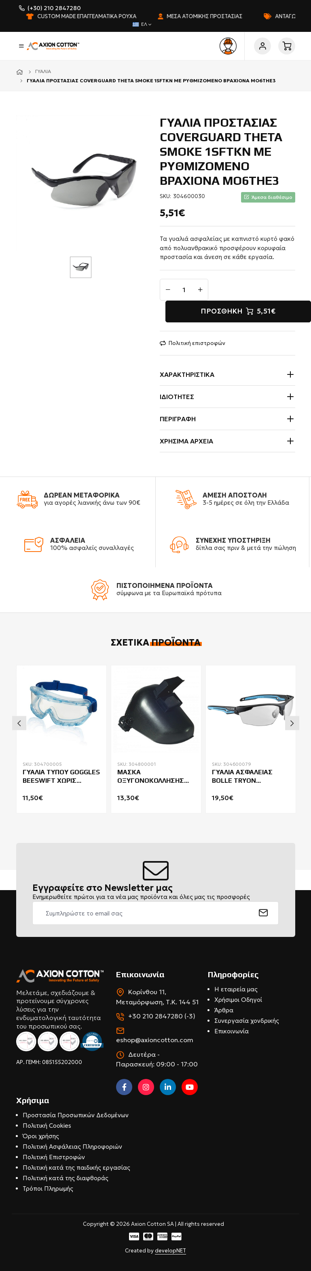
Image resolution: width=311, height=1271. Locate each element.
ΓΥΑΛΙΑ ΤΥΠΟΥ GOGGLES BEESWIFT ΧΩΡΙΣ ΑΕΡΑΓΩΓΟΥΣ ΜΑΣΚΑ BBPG (61, 776)
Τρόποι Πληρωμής (48, 1188)
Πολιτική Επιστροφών (54, 1157)
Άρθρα (223, 1010)
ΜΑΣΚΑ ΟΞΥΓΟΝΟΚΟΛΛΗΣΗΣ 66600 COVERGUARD (150, 776)
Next (292, 723)
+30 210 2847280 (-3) (161, 1016)
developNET (170, 1250)
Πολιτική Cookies (47, 1125)
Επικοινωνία (231, 1031)
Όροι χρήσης (41, 1136)
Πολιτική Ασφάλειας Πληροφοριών (72, 1146)
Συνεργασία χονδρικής (246, 1020)
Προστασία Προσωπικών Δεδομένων (76, 1115)
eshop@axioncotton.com (154, 1040)
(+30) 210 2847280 (54, 8)
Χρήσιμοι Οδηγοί (238, 999)
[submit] (263, 913)
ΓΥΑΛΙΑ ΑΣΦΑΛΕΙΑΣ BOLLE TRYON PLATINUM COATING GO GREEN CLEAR (249, 776)
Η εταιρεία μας (236, 989)
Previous (19, 723)
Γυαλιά (43, 71)
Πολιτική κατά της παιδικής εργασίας (76, 1167)
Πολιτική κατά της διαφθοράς (65, 1178)
